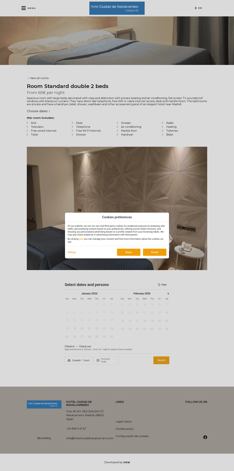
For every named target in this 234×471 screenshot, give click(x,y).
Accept (154, 252)
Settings (72, 252)
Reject (128, 252)
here (81, 239)
